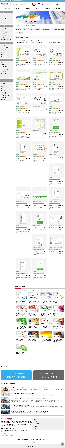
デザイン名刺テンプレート (26, 25)
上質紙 (2, 62)
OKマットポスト (4, 64)
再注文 (37, 8)
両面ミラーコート (4, 73)
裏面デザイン (53, 42)
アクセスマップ (3, 429)
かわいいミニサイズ (4, 33)
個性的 (2, 54)
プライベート (3, 30)
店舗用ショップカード (5, 35)
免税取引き (3, 99)
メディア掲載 (36, 420)
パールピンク (3, 71)
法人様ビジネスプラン (5, 97)
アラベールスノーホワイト (5, 69)
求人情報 (35, 426)
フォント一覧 (3, 92)
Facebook (37, 439)
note (26, 439)
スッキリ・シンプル (4, 47)
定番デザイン (3, 45)
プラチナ (2, 76)
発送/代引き (3, 86)
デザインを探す (17, 8)
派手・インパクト (4, 56)
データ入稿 (27, 8)
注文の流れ (3, 83)
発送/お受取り (47, 8)
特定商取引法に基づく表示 (36, 437)
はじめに (2, 15)
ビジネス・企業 (3, 28)
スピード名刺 (7, 8)
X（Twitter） (31, 439)
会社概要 (35, 417)
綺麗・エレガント (4, 52)
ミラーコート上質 (4, 66)
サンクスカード (3, 37)
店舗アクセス (3, 88)
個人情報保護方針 (25, 437)
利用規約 (19, 437)
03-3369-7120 (49, 372)
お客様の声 (36, 424)
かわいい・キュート (4, 50)
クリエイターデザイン (5, 32)
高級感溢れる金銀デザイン (6, 39)
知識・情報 (58, 8)
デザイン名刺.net (18, 25)
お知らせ (35, 422)
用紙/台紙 (3, 90)
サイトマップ (45, 437)
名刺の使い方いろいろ (5, 95)
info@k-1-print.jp (16, 372)
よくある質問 (3, 93)
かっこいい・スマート (5, 49)
